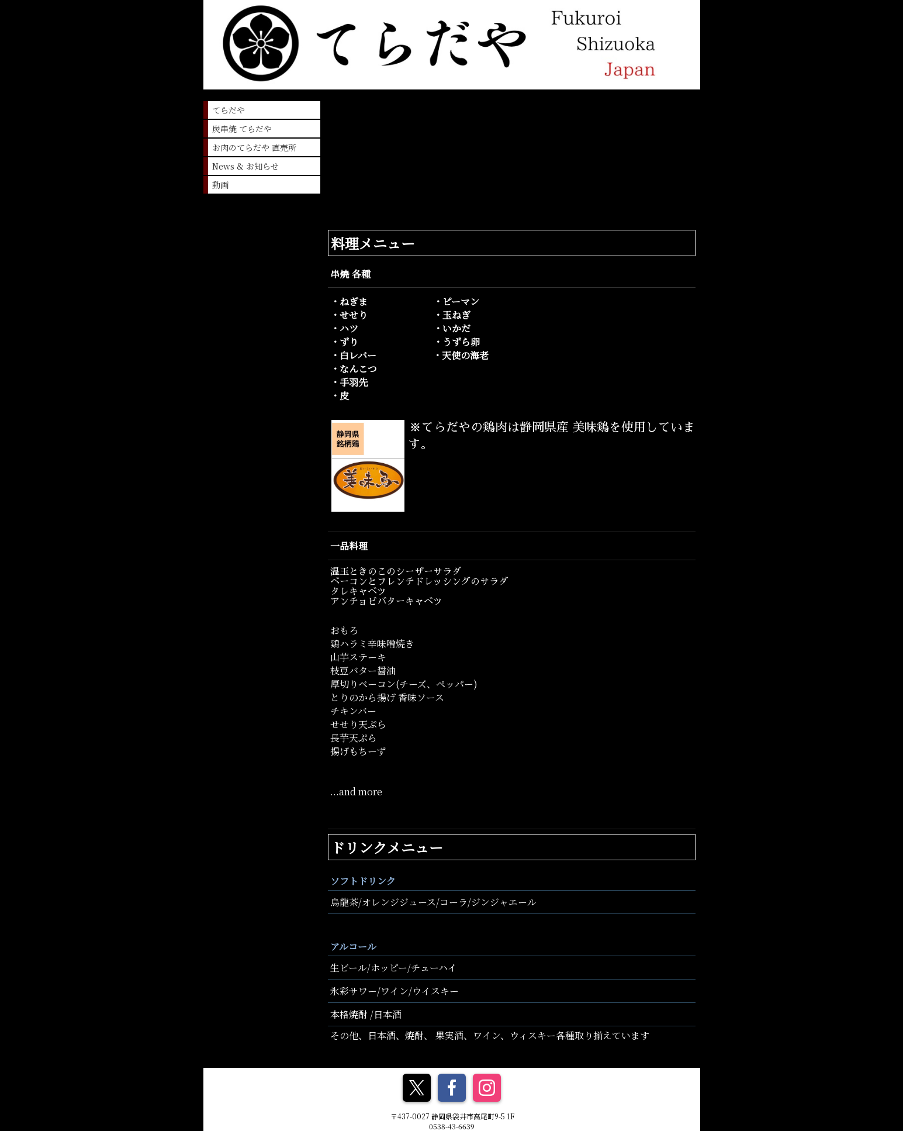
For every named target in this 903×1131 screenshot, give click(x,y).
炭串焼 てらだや (242, 129)
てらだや (228, 110)
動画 (220, 185)
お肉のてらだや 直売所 (254, 147)
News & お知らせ (245, 166)
